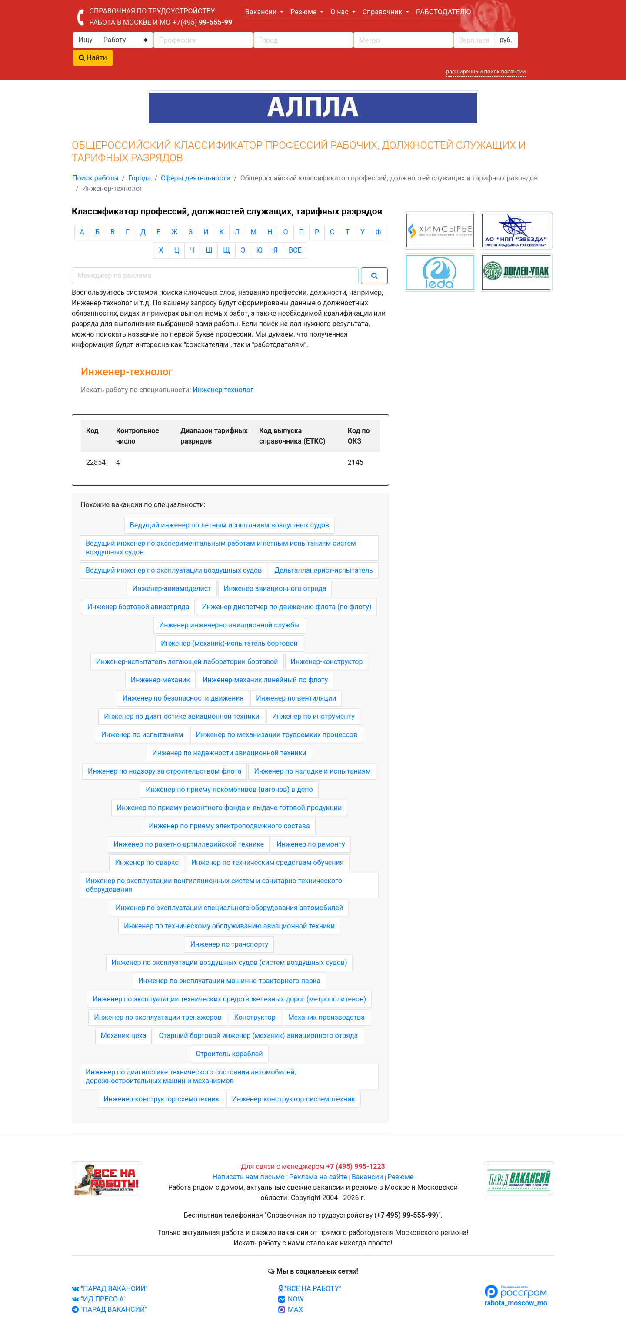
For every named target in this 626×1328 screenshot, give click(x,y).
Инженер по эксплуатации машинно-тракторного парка (229, 981)
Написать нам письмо (249, 1177)
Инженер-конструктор (327, 661)
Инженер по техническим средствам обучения (267, 862)
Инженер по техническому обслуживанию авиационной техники (229, 926)
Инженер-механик (160, 680)
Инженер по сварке (146, 862)
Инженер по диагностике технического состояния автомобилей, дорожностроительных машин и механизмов (191, 1076)
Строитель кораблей (229, 1054)
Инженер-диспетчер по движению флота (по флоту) (286, 607)
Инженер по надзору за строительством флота (164, 771)
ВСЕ (295, 250)
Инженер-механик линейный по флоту (265, 680)
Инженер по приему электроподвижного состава (229, 826)
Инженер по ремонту (310, 844)
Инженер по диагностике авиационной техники (181, 716)
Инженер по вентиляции (296, 698)
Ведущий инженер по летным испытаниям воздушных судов (229, 525)
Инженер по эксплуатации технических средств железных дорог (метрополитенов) (229, 999)
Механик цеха (124, 1035)
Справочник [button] (383, 12)
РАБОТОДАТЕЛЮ (443, 12)
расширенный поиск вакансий (486, 71)
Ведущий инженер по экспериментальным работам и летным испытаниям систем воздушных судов (221, 547)
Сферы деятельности (195, 178)
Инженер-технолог (223, 390)
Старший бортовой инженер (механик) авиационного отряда (258, 1035)
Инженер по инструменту (313, 716)
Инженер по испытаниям (142, 735)
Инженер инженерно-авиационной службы (229, 625)
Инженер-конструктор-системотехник (293, 1099)
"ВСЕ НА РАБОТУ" (309, 1289)
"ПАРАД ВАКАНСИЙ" (109, 1289)
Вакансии (367, 1177)
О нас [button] (340, 12)
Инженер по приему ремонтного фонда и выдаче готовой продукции (229, 808)
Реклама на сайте (318, 1177)
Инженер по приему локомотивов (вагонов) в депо (229, 789)
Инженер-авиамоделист (172, 588)
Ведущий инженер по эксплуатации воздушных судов (174, 570)
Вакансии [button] (261, 12)
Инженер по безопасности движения (183, 698)
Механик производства (326, 1017)
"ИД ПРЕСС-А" (99, 1299)
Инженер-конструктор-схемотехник (161, 1099)
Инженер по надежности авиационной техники (229, 753)
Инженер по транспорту (229, 944)
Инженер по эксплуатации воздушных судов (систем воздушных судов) (229, 962)
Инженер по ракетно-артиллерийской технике (188, 844)
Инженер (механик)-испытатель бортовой (229, 643)
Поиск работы (95, 178)
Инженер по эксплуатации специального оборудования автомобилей (229, 908)
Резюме (400, 1177)
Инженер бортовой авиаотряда (138, 607)
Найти (93, 57)
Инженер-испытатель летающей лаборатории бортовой (187, 661)
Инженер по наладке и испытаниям (312, 771)
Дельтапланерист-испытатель (323, 570)
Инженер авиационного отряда (275, 588)
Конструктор (255, 1017)
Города (139, 178)
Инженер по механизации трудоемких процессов (276, 735)
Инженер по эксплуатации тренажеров (157, 1017)
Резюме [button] (304, 12)
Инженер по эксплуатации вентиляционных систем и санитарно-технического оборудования (214, 885)
